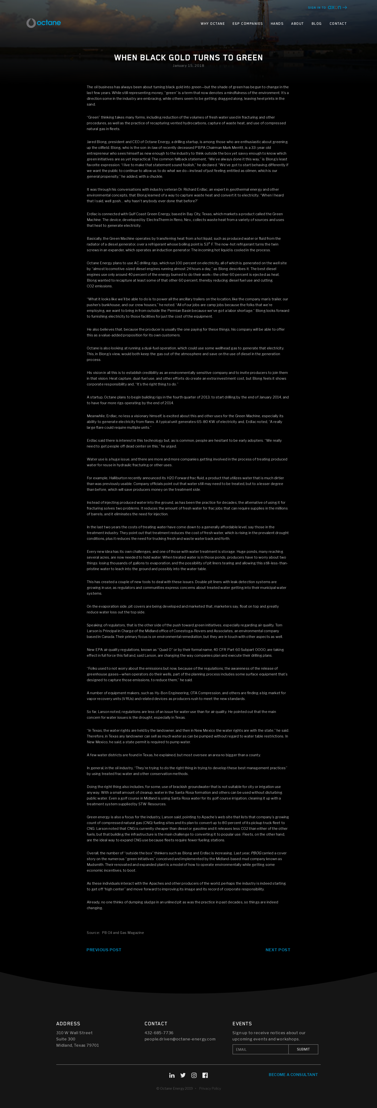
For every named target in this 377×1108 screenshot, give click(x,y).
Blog (317, 24)
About (297, 24)
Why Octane (213, 24)
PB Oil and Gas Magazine (123, 933)
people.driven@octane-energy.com (180, 1039)
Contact (338, 24)
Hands (277, 24)
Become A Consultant (293, 1074)
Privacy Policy (210, 1088)
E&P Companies (247, 24)
